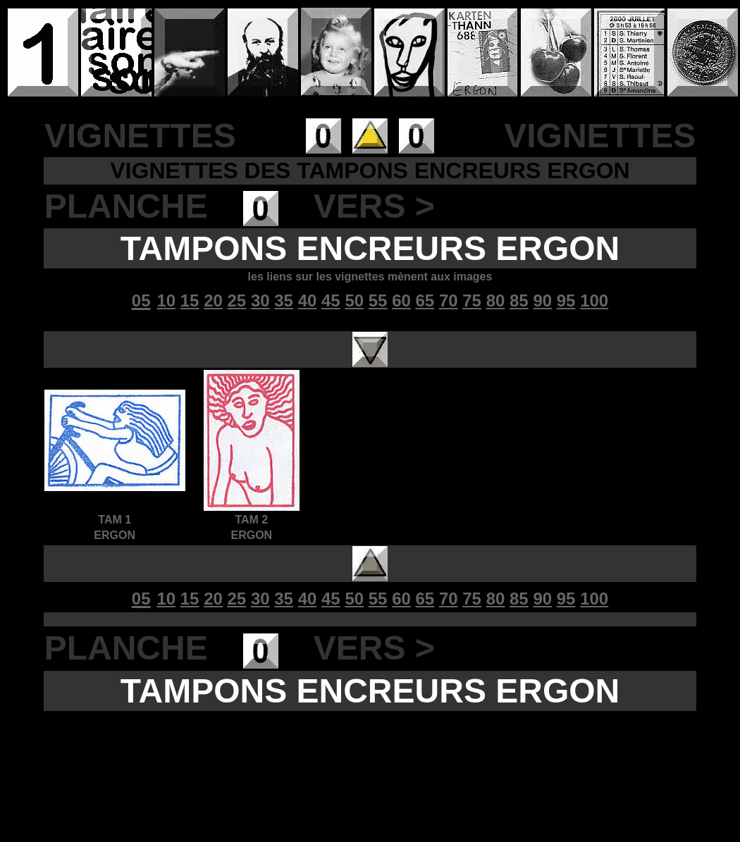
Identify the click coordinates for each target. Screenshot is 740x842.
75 (471, 300)
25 (237, 300)
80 (495, 300)
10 (165, 300)
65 (425, 300)
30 (260, 300)
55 (378, 300)
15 (189, 300)
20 (213, 300)
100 (594, 300)
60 (401, 300)
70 (448, 300)
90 (542, 300)
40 (307, 300)
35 (283, 300)
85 (519, 300)
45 (330, 300)
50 (354, 300)
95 (566, 300)
